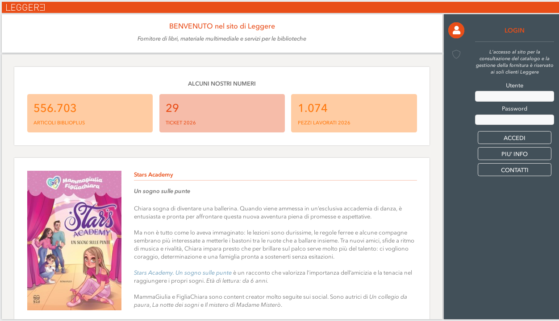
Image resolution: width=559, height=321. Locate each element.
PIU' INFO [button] (514, 154)
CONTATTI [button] (515, 170)
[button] (456, 30)
